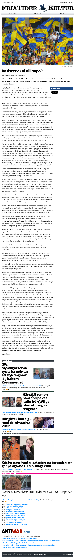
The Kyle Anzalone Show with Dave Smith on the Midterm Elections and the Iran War (31, 541)
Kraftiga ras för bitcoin (13, 510)
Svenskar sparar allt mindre (14, 517)
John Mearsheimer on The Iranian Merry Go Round (20, 538)
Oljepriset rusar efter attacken (15, 513)
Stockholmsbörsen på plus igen (16, 524)
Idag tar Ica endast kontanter (15, 519)
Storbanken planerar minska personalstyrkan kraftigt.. (21, 500)
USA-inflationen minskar (13, 523)
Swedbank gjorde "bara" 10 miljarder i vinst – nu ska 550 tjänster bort (36, 494)
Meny (62, 13)
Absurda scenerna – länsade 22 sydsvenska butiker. (20, 412)
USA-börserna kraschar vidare (15, 521)
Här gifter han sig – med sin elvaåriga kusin (17, 422)
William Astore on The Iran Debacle (15, 547)
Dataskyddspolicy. (40, 554)
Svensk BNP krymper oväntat (15, 515)
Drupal (70, 554)
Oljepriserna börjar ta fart (14, 506)
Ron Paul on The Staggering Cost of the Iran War (19, 543)
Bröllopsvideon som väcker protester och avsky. (19, 429)
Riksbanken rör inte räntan (14, 512)
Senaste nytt (37, 13)
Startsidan (13, 13)
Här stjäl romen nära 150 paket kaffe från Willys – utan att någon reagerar (37, 401)
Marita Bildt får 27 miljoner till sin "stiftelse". (18, 469)
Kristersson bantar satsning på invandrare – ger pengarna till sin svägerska (37, 464)
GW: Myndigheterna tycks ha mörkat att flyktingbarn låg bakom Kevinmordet (15, 373)
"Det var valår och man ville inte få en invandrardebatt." (22, 386)
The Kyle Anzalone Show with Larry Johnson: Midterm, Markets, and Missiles (29, 545)
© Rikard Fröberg (67, 66)
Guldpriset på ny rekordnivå (14, 508)
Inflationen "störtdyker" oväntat (16, 504)
